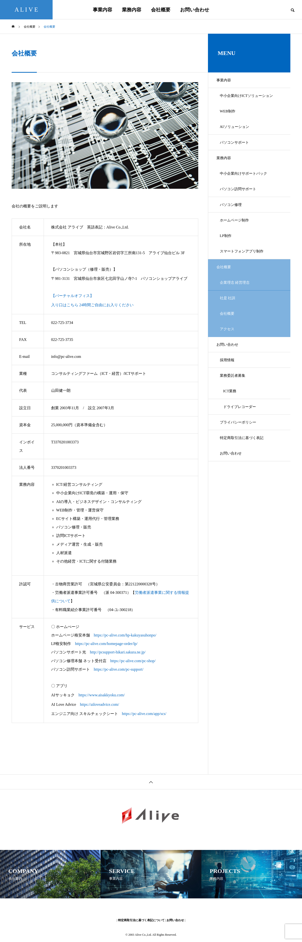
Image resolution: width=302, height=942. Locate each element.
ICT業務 (231, 419)
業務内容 (131, 9)
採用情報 (229, 386)
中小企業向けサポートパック (246, 183)
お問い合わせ (194, 9)
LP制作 (227, 250)
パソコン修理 (232, 216)
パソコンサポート (236, 149)
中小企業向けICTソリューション (249, 98)
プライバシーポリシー (240, 453)
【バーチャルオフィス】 (72, 296)
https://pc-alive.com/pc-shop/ (133, 661)
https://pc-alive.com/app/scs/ (144, 714)
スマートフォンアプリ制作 (244, 267)
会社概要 (160, 9)
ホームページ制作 (236, 233)
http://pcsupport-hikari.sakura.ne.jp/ (118, 652)
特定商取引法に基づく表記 (244, 470)
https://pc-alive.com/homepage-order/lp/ (106, 644)
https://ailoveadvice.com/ (99, 704)
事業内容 (102, 9)
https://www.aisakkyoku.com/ (102, 695)
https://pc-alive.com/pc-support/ (118, 669)
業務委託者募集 (234, 402)
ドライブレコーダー (241, 436)
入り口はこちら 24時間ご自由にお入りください (92, 305)
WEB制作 (229, 115)
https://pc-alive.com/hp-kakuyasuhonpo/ (125, 635)
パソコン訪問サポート (240, 199)
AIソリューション (236, 132)
